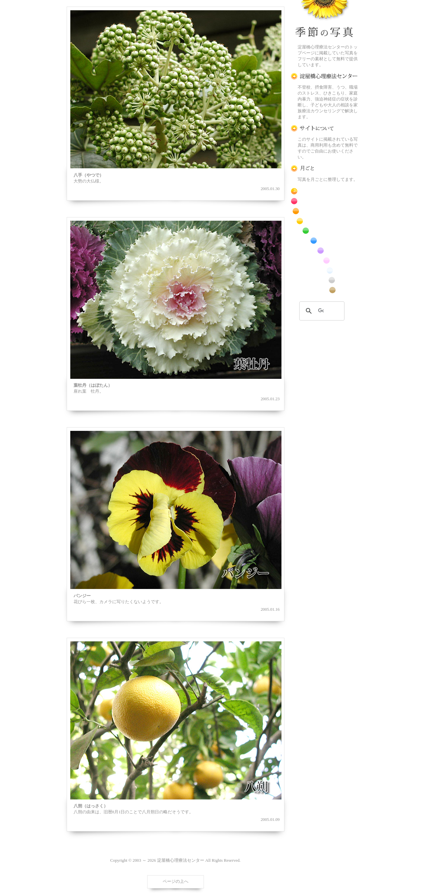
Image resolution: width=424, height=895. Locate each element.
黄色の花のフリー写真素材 (324, 221)
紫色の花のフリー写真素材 (324, 250)
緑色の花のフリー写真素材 (324, 231)
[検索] (321, 311)
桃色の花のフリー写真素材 (324, 260)
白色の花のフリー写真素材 (324, 270)
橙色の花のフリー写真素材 (324, 211)
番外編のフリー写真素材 (324, 290)
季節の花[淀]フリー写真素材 (324, 20)
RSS (324, 191)
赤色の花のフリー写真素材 (324, 201)
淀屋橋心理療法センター (324, 76)
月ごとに (324, 168)
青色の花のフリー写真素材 (324, 241)
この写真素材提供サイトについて (324, 128)
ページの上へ (175, 881)
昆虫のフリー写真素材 (324, 280)
